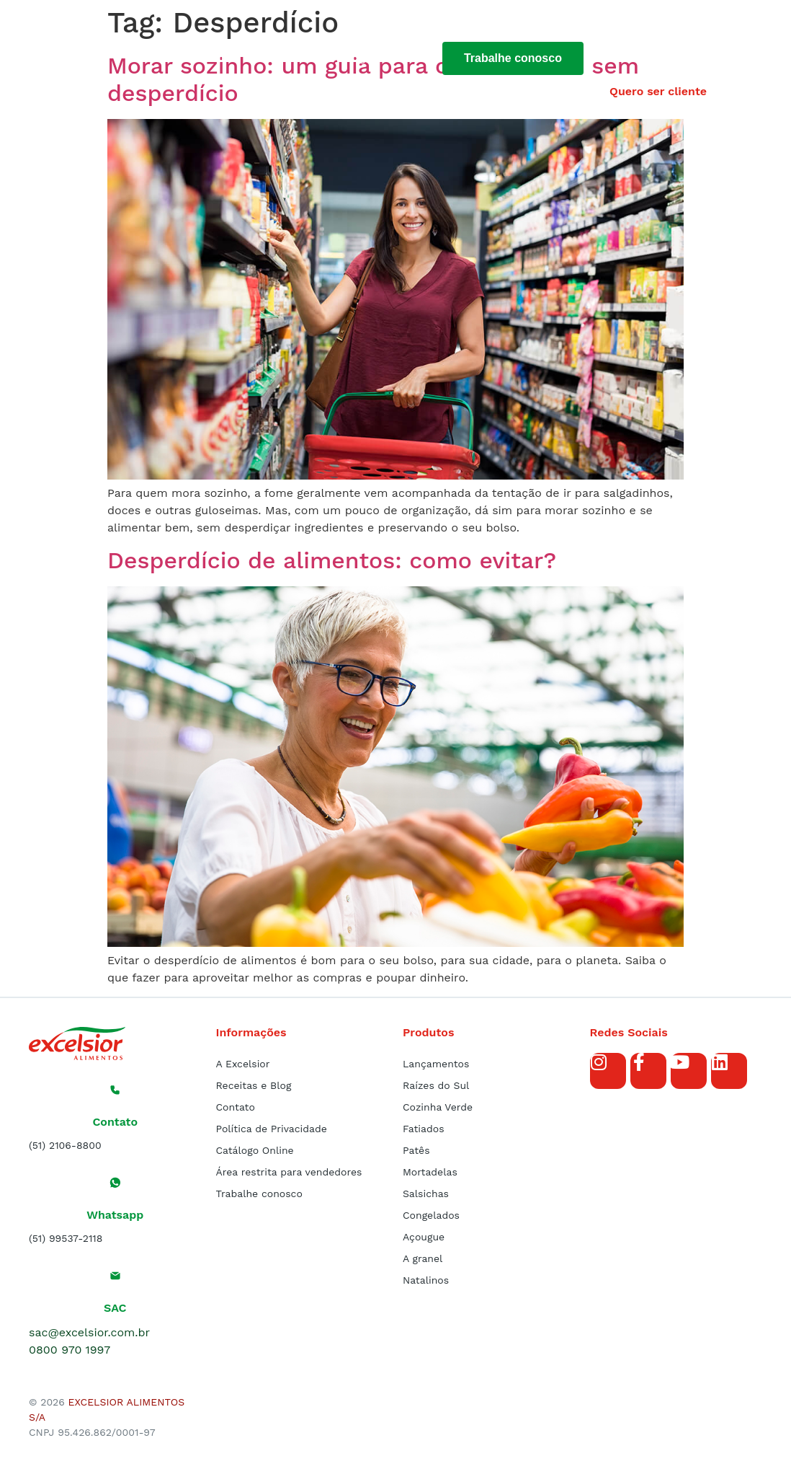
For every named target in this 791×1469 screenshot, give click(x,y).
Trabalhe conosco (259, 1193)
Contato (235, 1107)
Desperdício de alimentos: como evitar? (331, 560)
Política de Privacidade (271, 1128)
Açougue (423, 1237)
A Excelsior (243, 1063)
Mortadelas (430, 1172)
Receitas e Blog (254, 1085)
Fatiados (423, 1128)
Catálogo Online (255, 1150)
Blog (353, 57)
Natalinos (426, 1280)
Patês (416, 1150)
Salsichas (426, 1193)
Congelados (431, 1215)
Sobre (216, 57)
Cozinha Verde (438, 1107)
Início (155, 57)
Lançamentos (436, 1063)
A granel (422, 1258)
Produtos (286, 57)
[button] (700, 24)
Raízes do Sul (436, 1085)
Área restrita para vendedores (289, 1172)
